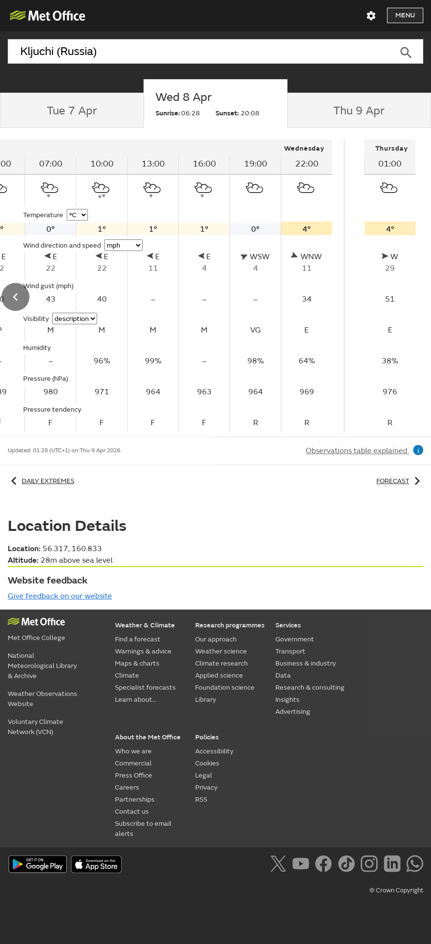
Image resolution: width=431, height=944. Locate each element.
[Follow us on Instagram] (370, 865)
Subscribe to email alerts (143, 828)
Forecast (399, 481)
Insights (287, 699)
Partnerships (135, 799)
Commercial (133, 763)
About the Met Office (148, 737)
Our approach (216, 639)
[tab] (72, 110)
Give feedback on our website (60, 596)
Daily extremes (41, 481)
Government (294, 639)
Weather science (221, 651)
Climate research (221, 663)
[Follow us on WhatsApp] (414, 865)
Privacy (206, 787)
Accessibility (214, 751)
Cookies (207, 763)
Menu (405, 15)
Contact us (132, 811)
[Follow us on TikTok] (348, 865)
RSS (201, 799)
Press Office (133, 775)
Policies (207, 737)
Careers (127, 787)
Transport (290, 651)
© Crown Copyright (396, 890)
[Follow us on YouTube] (302, 865)
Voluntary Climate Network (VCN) (35, 727)
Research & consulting (310, 687)
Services (288, 625)
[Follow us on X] (280, 865)
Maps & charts (137, 663)
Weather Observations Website (42, 699)
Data (283, 675)
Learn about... (136, 699)
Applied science (219, 675)
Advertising (292, 712)
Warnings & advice (143, 651)
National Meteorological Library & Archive (42, 666)
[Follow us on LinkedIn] (394, 865)
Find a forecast (137, 639)
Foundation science (225, 687)
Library (205, 699)
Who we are (133, 751)
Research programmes (230, 625)
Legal (203, 775)
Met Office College (36, 638)
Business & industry (305, 663)
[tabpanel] (390, 285)
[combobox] (198, 52)
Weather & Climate (145, 625)
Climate (127, 675)
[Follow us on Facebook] (325, 865)
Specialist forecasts (145, 687)
